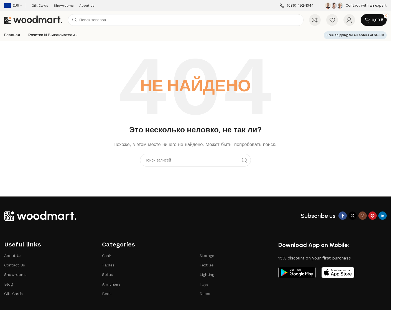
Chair (106, 255)
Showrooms (15, 274)
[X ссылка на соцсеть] (352, 215)
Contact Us (14, 265)
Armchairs (111, 284)
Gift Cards (13, 293)
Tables (108, 265)
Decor (205, 293)
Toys (204, 284)
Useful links (22, 244)
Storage (207, 255)
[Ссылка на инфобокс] (297, 5)
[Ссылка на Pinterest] (372, 215)
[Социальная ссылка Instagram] (362, 215)
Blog (8, 284)
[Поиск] (186, 20)
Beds (106, 293)
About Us (12, 255)
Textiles (207, 265)
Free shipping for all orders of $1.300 (355, 35)
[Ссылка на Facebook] (342, 215)
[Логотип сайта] (33, 19)
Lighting (207, 274)
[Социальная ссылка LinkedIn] (382, 215)
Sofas (107, 274)
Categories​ (118, 244)
